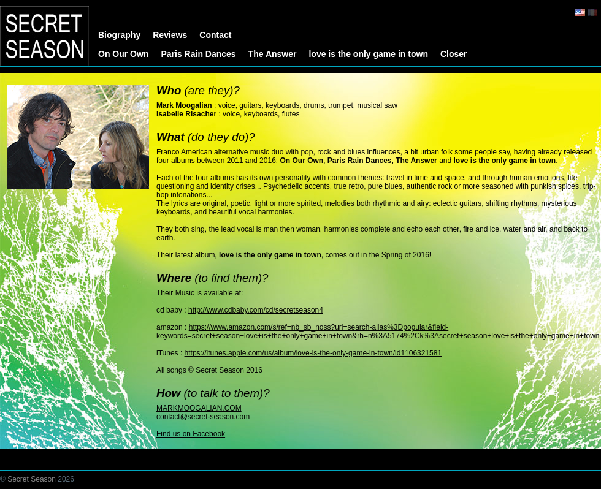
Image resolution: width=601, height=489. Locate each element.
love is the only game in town (367, 54)
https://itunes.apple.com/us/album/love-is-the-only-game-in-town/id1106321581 (313, 353)
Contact (215, 35)
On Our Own (123, 54)
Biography (119, 35)
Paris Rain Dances (198, 54)
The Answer (272, 54)
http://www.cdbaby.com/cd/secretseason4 (255, 310)
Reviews (170, 35)
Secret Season (31, 479)
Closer (453, 54)
